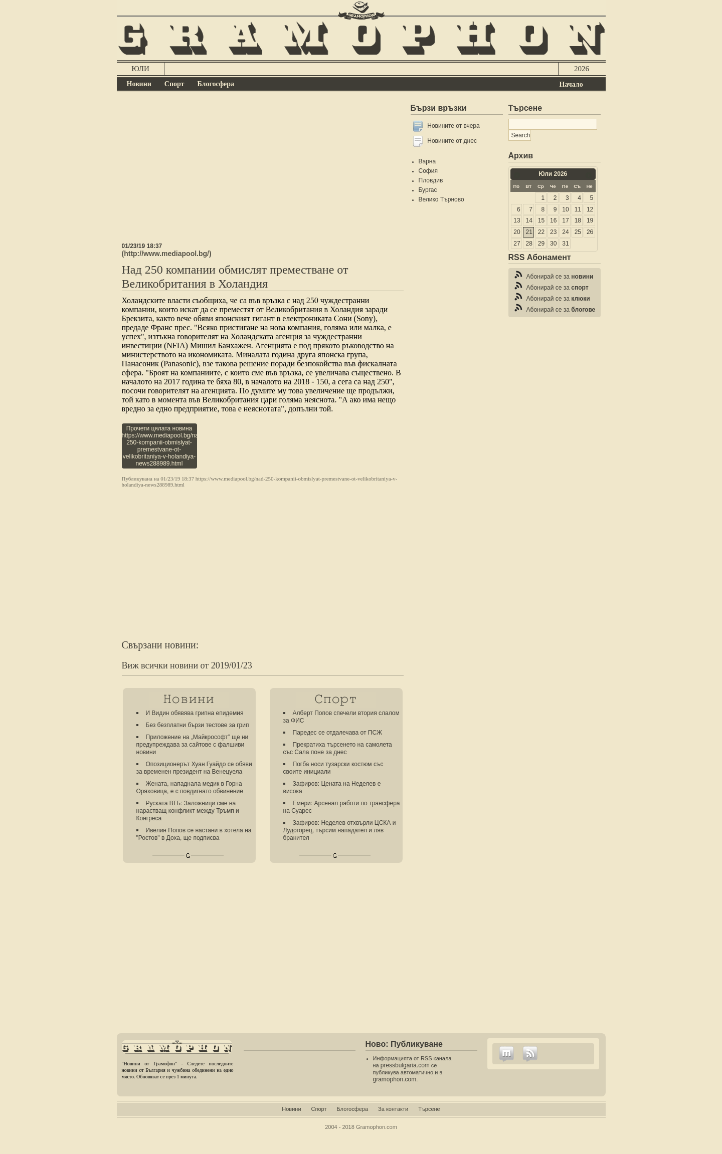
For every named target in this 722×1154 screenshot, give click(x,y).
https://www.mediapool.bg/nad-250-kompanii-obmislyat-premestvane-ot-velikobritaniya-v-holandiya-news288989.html (260, 482)
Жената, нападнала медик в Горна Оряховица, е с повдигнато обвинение (189, 787)
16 (553, 220)
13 (516, 220)
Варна (427, 161)
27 (516, 243)
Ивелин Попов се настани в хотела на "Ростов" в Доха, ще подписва (194, 834)
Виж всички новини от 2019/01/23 (187, 665)
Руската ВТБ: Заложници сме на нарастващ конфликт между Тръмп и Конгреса (187, 811)
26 (590, 232)
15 (541, 220)
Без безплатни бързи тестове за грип (197, 725)
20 (516, 232)
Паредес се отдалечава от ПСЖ (338, 732)
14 (529, 220)
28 (529, 243)
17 (565, 220)
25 (578, 232)
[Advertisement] (263, 172)
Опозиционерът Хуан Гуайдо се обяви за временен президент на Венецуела (194, 768)
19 (590, 220)
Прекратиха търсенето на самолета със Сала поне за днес (337, 748)
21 (529, 232)
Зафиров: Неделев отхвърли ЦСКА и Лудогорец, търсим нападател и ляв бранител (339, 830)
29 (541, 243)
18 (578, 220)
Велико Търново (441, 199)
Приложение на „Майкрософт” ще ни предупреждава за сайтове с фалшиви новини (192, 745)
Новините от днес (452, 140)
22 (541, 232)
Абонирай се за (560, 276)
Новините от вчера (453, 125)
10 (565, 209)
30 (553, 243)
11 (578, 209)
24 (565, 232)
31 (565, 243)
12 (590, 209)
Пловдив (431, 180)
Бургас (428, 189)
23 (553, 232)
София (428, 170)
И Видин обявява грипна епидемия (195, 713)
